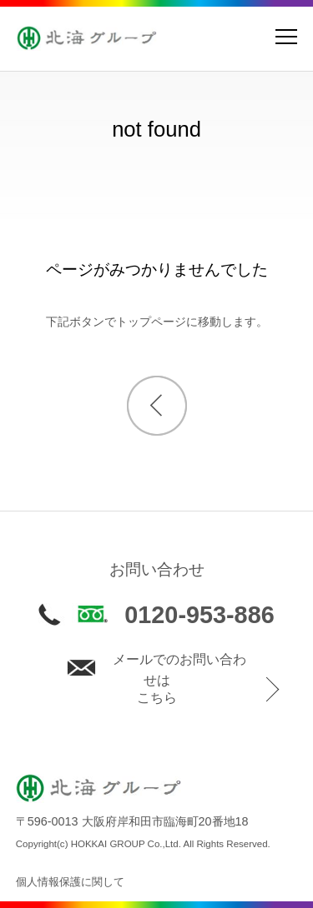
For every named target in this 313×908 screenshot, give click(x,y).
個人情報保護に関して (70, 882)
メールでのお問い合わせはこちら (156, 678)
